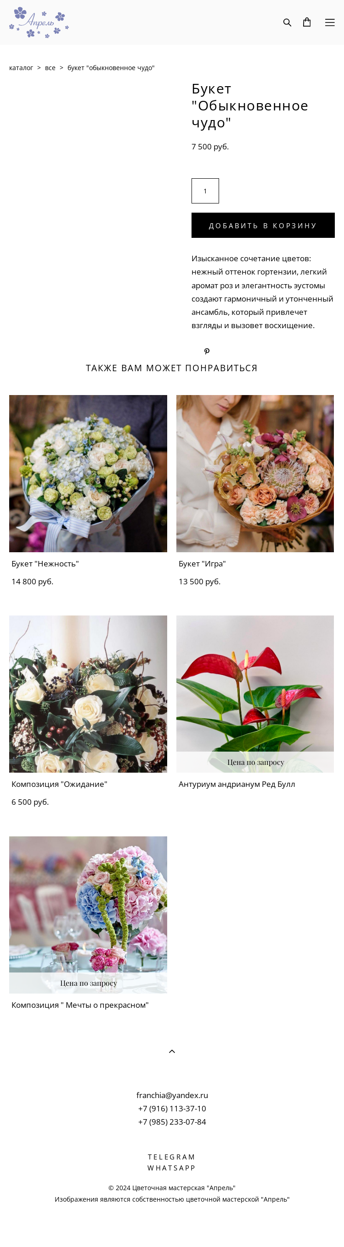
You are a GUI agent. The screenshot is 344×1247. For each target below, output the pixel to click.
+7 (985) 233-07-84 (172, 1121)
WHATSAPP (172, 1167)
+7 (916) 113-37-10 (172, 1108)
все (50, 67)
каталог (21, 67)
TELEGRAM (172, 1156)
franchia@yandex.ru (172, 1095)
